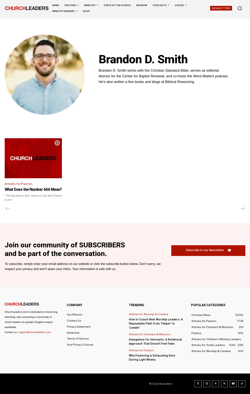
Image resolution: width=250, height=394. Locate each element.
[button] (239, 8)
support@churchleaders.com (34, 332)
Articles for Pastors (19, 184)
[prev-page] (8, 209)
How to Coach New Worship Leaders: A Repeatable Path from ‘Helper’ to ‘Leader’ (156, 323)
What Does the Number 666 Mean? (33, 189)
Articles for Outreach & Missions (150, 334)
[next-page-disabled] (242, 209)
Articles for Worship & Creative (148, 314)
